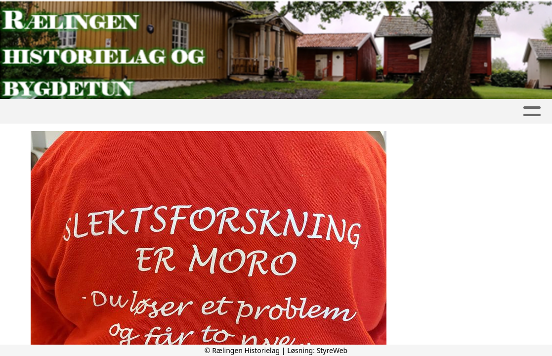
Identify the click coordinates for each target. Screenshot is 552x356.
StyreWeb (332, 350)
